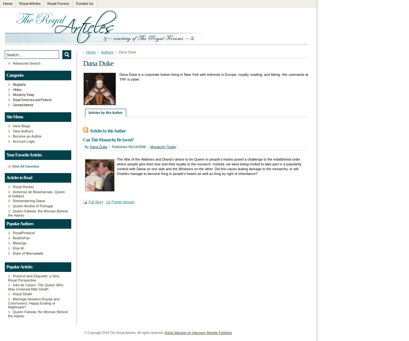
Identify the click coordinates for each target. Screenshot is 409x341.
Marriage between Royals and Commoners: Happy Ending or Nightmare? (33, 303)
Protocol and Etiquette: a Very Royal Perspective (33, 278)
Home (91, 52)
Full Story (96, 202)
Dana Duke (98, 147)
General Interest (23, 105)
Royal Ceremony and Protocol (32, 100)
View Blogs (21, 126)
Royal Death (22, 294)
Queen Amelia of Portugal (33, 206)
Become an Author (27, 136)
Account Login (24, 141)
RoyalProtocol (24, 233)
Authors (107, 52)
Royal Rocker (23, 187)
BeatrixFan (21, 238)
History (17, 89)
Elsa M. (19, 248)
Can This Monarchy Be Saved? (108, 140)
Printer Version (123, 202)
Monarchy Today (163, 147)
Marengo (20, 243)
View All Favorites (25, 166)
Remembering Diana (29, 201)
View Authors (23, 131)
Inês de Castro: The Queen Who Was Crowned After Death (35, 287)
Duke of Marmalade (28, 253)
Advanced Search (27, 63)
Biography (19, 84)
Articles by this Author (106, 113)
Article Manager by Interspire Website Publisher (198, 333)
